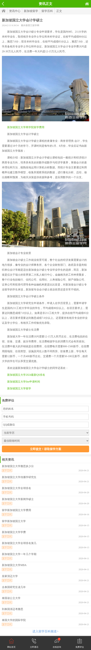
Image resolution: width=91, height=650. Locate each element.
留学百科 (47, 11)
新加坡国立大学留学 (19, 388)
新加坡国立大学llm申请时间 (23, 381)
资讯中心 (14, 11)
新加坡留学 (31, 11)
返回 (3, 4)
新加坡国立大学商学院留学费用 (25, 127)
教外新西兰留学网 (30, 25)
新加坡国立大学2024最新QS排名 (26, 374)
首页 (87, 3)
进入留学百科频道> (45, 631)
